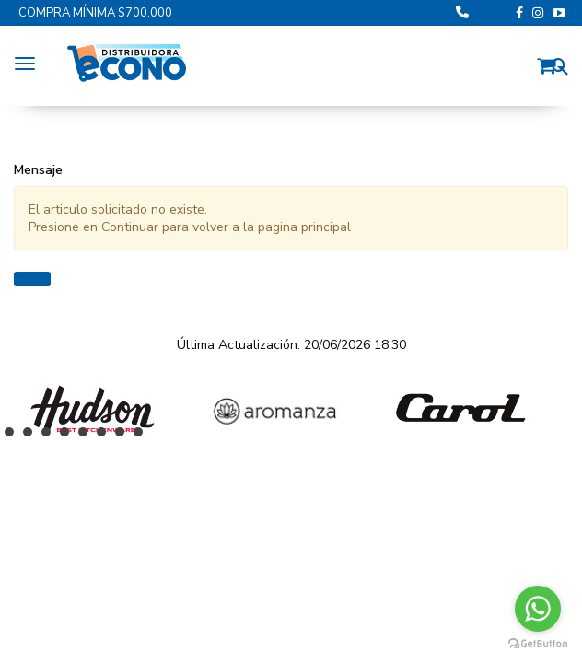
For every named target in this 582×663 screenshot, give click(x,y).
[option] (92, 409)
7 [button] (124, 436)
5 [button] (87, 436)
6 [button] (106, 436)
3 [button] (50, 436)
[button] (551, 63)
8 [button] (143, 436)
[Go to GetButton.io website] (537, 644)
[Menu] (29, 60)
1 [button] (14, 436)
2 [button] (32, 436)
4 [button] (69, 436)
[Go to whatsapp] (538, 609)
